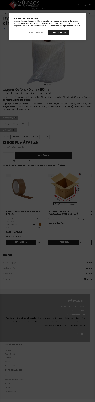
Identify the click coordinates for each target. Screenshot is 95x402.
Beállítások (34, 32)
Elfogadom (57, 32)
